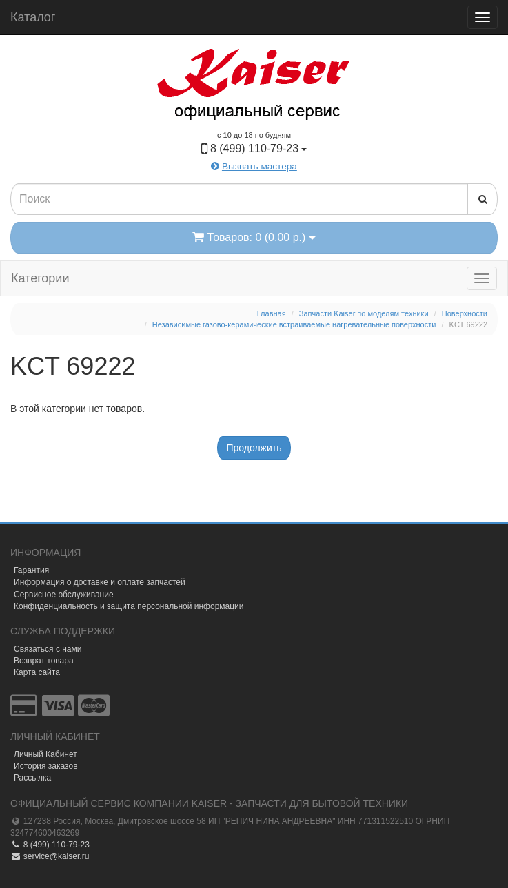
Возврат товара (44, 660)
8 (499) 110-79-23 (50, 844)
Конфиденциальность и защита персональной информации (129, 606)
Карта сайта (37, 672)
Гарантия (31, 570)
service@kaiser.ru (49, 856)
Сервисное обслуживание (64, 594)
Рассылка (32, 778)
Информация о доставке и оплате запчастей (99, 582)
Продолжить (253, 447)
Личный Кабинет (45, 754)
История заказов (46, 766)
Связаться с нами (47, 649)
